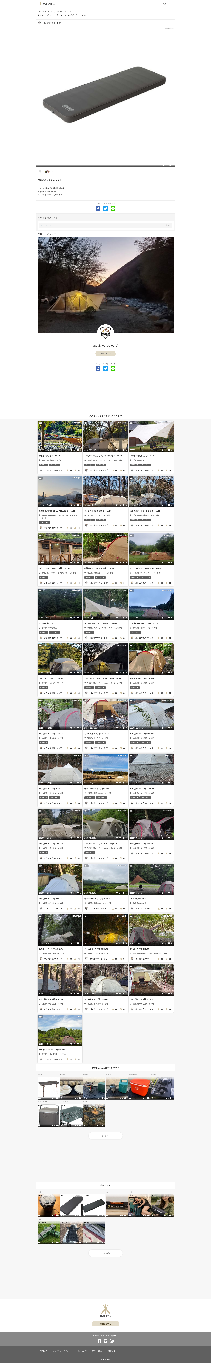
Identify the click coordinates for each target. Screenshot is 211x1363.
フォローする (105, 354)
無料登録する (105, 1324)
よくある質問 (81, 1351)
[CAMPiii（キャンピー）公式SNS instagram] (112, 1341)
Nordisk (154, 1195)
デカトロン (131, 1195)
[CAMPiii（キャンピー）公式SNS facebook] (99, 1341)
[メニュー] (171, 4)
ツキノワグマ (64, 1222)
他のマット (105, 1185)
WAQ (62, 1195)
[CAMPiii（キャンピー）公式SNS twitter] (105, 1341)
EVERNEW (86, 1222)
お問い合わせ (97, 1351)
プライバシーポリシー (61, 1351)
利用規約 (43, 1351)
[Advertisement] (105, 393)
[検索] (164, 4)
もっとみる (105, 1136)
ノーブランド (87, 1195)
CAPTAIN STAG (42, 1222)
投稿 (168, 225)
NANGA (40, 1195)
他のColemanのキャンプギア (105, 1068)
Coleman (40, 1078)
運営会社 (111, 1351)
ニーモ (108, 1195)
